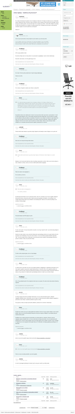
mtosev (21, 34)
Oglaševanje (23, 412)
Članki (2, 20)
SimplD (17, 397)
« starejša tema (22, 407)
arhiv (3, 13)
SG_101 (51, 392)
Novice (2, 11)
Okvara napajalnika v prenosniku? (43, 338)
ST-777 (21, 292)
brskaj (3, 24)
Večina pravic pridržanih (9, 412)
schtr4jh (21, 127)
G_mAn (51, 387)
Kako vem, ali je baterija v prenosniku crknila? (27, 392)
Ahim (51, 378)
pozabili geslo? (66, 28)
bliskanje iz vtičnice (20, 383)
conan (17, 384)
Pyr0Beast (21, 48)
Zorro (20, 97)
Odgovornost (17, 412)
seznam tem (65, 39)
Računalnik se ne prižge (21, 387)
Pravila (2, 412)
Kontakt (28, 412)
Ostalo (2, 26)
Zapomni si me (66, 18)
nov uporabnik (66, 27)
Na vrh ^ (72, 412)
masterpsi (21, 16)
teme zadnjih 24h (5, 18)
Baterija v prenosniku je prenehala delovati (26, 378)
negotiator (52, 383)
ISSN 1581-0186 (35, 412)
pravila (3, 27)
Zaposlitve (3, 22)
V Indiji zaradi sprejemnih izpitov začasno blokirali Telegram (29, 0)
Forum (2, 15)
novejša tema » (52, 407)
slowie (17, 393)
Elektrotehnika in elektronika (25, 385)
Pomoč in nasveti (23, 390)
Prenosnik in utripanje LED (22, 396)
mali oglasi (4, 16)
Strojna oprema (23, 381)
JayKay (21, 333)
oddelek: (35, 407)
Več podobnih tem (17, 402)
